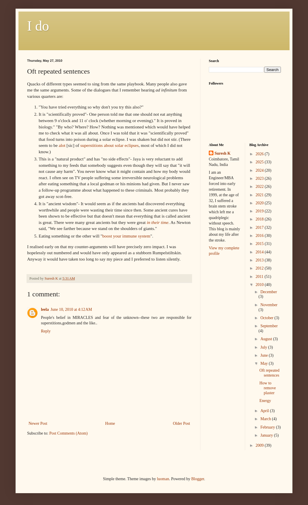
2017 (260, 227)
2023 (260, 178)
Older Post (181, 423)
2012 (260, 268)
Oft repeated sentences (269, 372)
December (268, 292)
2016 (260, 235)
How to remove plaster (267, 388)
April (265, 411)
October (267, 318)
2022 (260, 186)
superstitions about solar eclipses (109, 145)
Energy (265, 401)
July (264, 347)
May (264, 363)
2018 (260, 219)
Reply (45, 331)
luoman (163, 479)
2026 (260, 154)
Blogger (197, 479)
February (268, 427)
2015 (260, 244)
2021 (260, 195)
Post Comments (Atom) (68, 433)
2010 (260, 285)
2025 (260, 162)
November (268, 305)
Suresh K (222, 153)
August (266, 339)
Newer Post (38, 423)
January (267, 435)
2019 (260, 211)
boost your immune (126, 235)
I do (38, 25)
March (266, 419)
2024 (260, 170)
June (264, 355)
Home (110, 423)
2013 (260, 260)
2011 (260, 276)
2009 (260, 445)
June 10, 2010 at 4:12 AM (71, 309)
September (269, 326)
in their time (157, 222)
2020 (260, 203)
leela (45, 309)
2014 (260, 252)
